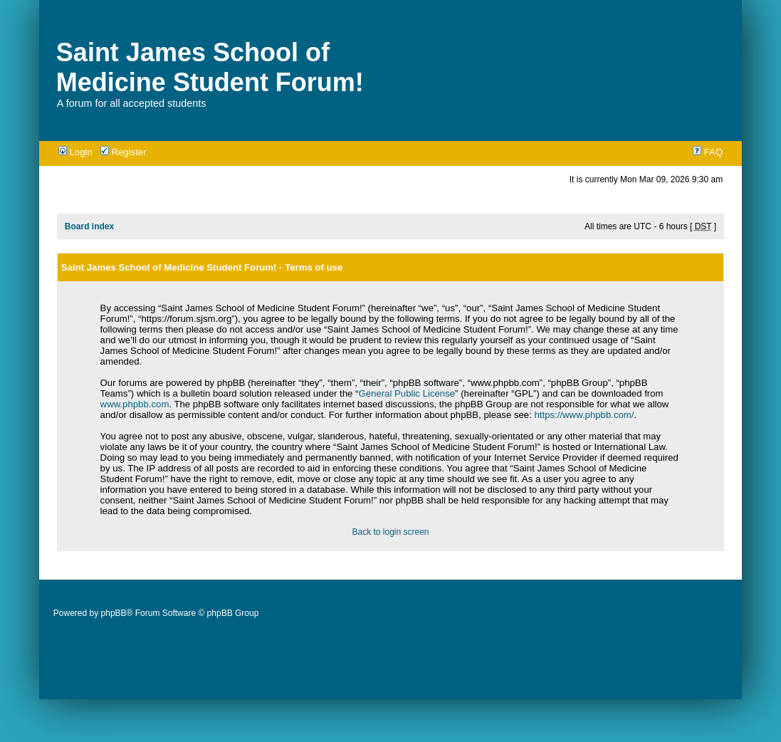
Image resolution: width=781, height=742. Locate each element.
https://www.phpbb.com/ (584, 414)
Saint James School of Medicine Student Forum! (210, 67)
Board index (89, 226)
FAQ (708, 152)
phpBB (114, 613)
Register (123, 152)
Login (75, 152)
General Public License (406, 393)
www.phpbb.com (134, 404)
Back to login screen (390, 532)
